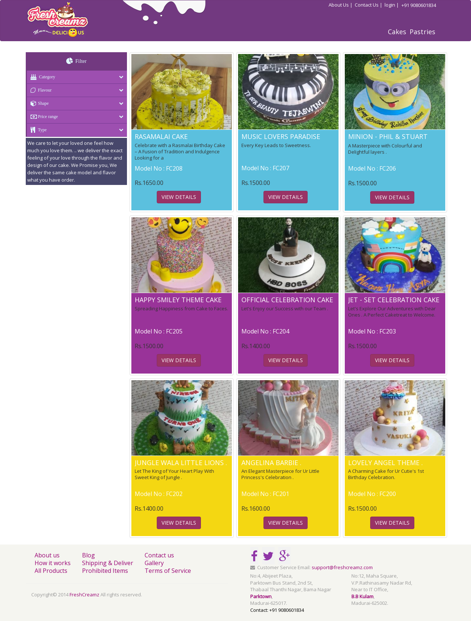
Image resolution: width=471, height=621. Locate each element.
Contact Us (368, 4)
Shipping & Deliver (107, 563)
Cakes (397, 31)
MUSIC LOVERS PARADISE (280, 136)
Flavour (39, 90)
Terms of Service (168, 571)
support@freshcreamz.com (342, 567)
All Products (51, 571)
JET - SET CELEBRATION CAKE (393, 299)
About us (47, 555)
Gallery (154, 563)
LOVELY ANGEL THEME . (385, 462)
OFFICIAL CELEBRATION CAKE (287, 299)
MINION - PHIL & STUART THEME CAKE (388, 140)
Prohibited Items (105, 571)
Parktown (261, 596)
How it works (53, 563)
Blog (88, 555)
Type (37, 129)
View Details (179, 196)
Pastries (422, 31)
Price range (42, 116)
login (392, 4)
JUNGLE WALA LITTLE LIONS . (181, 462)
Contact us (159, 555)
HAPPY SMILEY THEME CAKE (178, 299)
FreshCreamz (84, 594)
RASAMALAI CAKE (161, 136)
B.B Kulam (362, 596)
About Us (341, 4)
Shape (38, 103)
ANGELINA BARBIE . (271, 462)
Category (41, 76)
